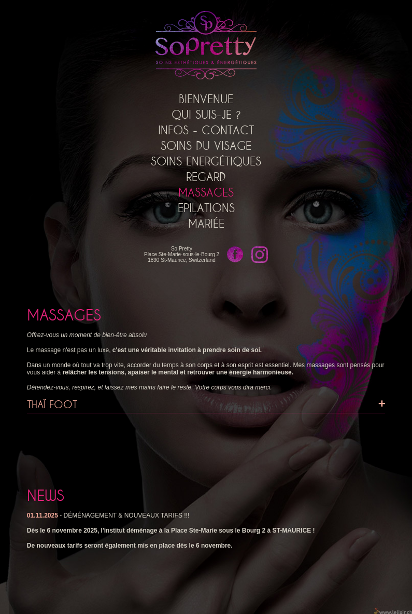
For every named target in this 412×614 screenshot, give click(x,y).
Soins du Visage (206, 145)
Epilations (206, 208)
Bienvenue (206, 99)
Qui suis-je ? (206, 114)
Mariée (206, 223)
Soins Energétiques (206, 161)
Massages (206, 192)
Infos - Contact (206, 130)
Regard (206, 177)
